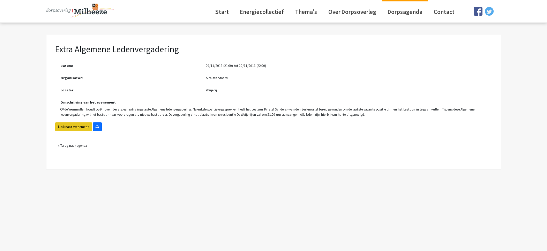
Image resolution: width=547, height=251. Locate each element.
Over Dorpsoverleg (352, 12)
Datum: (66, 65)
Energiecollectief (262, 12)
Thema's (306, 12)
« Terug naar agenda (72, 145)
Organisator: (71, 78)
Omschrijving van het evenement (88, 102)
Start (222, 12)
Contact (444, 12)
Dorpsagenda (405, 12)
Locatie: (67, 90)
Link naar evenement (73, 126)
